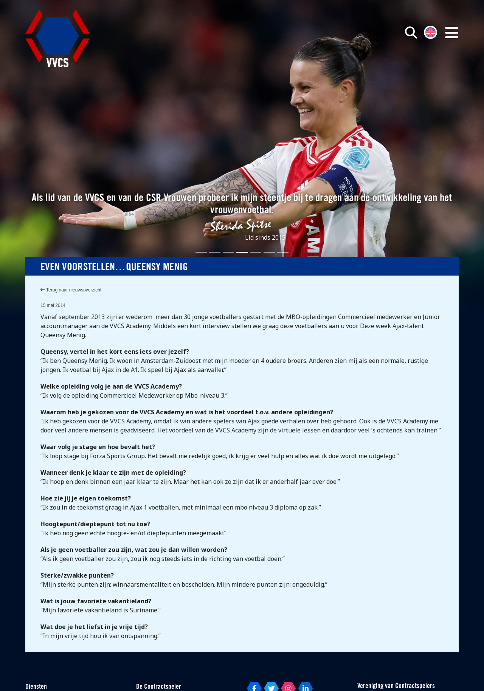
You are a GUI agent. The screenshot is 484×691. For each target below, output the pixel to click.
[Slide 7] (283, 252)
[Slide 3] (228, 252)
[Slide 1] (201, 252)
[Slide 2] (214, 252)
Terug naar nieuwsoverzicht (70, 290)
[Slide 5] (255, 252)
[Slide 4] (242, 252)
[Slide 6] (269, 252)
